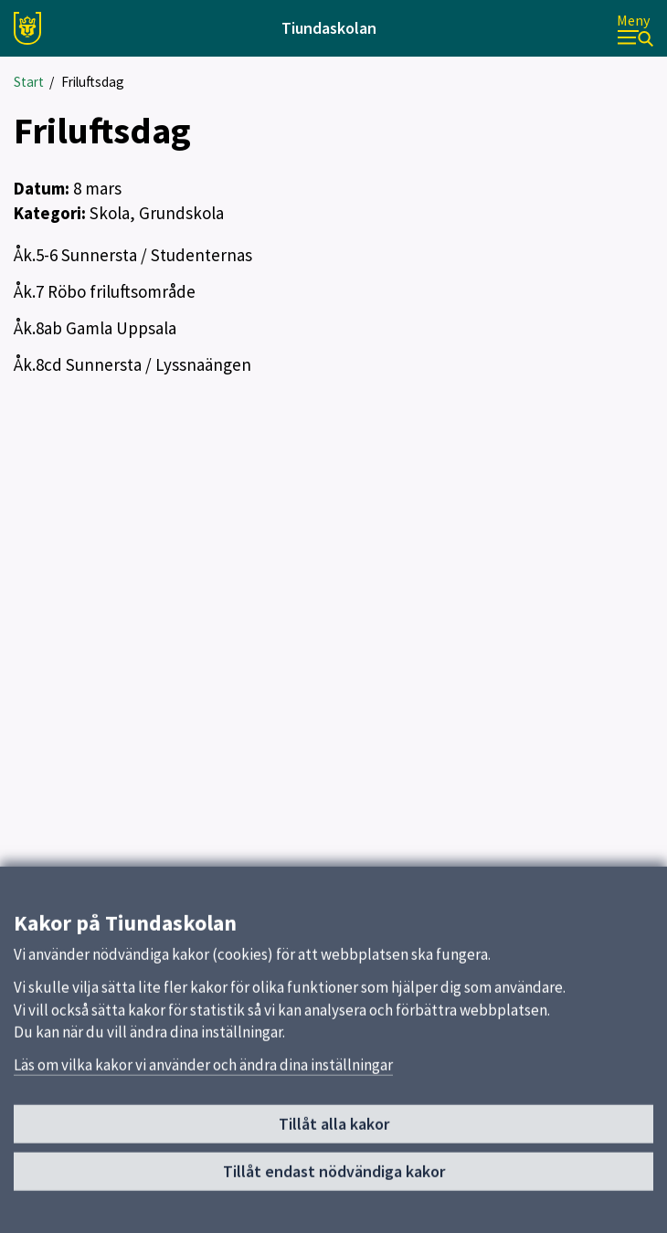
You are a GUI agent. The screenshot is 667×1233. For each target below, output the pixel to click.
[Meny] (635, 28)
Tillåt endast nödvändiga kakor (334, 1184)
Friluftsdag (92, 81)
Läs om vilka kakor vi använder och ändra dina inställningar (203, 1078)
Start (29, 81)
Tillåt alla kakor (334, 1137)
